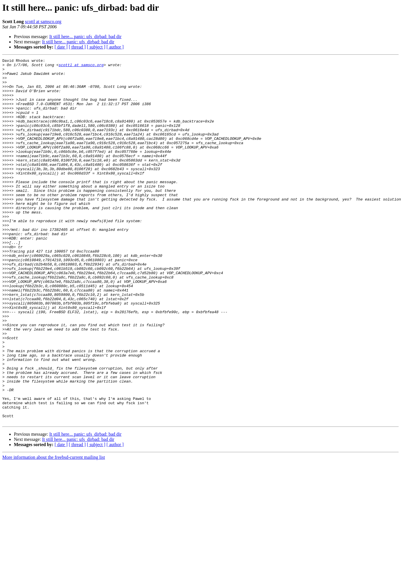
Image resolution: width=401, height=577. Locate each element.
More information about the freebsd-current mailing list (53, 530)
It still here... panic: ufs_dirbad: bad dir (85, 36)
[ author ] (115, 46)
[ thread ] (77, 46)
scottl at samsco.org (43, 21)
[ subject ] (96, 46)
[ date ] (61, 46)
